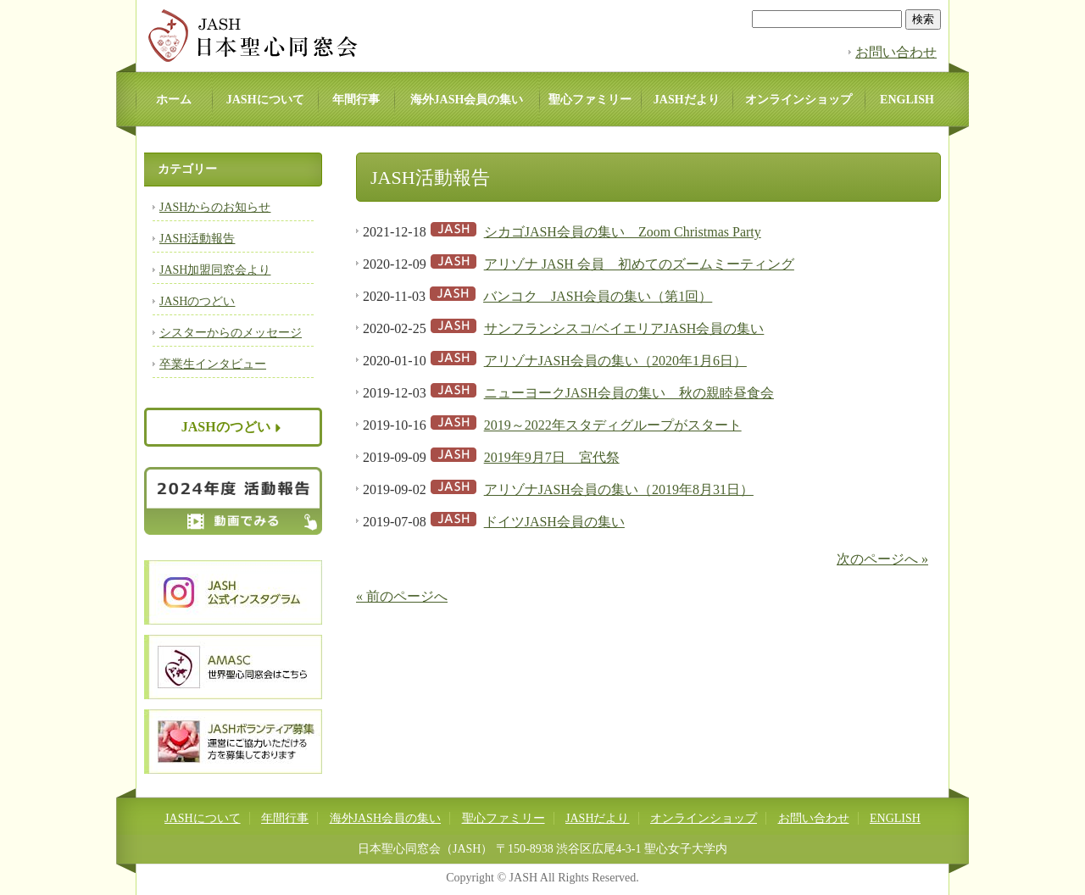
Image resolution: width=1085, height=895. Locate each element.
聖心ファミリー (590, 99)
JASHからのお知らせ (214, 207)
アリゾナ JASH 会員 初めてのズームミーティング (639, 264)
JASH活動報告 (197, 238)
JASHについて (265, 99)
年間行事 (356, 99)
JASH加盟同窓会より (214, 270)
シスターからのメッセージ (230, 332)
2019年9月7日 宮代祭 (552, 457)
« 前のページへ (402, 596)
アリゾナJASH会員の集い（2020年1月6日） (615, 360)
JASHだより (687, 99)
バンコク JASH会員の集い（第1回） (597, 296)
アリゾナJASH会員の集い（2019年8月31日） (619, 489)
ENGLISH (907, 99)
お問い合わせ (896, 52)
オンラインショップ (798, 99)
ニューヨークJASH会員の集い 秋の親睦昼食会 (629, 393)
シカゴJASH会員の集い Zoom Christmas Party (622, 232)
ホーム (174, 99)
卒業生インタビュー (212, 364)
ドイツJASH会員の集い (554, 521)
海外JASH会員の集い (467, 99)
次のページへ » (882, 559)
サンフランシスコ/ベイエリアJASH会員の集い (624, 328)
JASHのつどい (197, 301)
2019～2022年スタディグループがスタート (613, 425)
